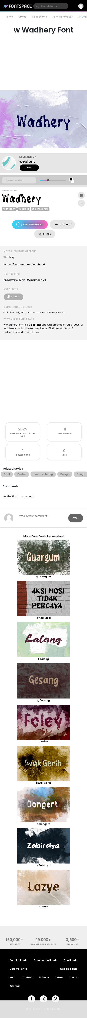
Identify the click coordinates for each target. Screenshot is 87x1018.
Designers (72, 944)
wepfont (27, 161)
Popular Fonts (18, 960)
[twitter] (43, 998)
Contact (29, 167)
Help (12, 977)
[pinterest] (55, 998)
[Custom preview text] (19, 180)
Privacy (44, 977)
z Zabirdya (43, 865)
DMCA (74, 977)
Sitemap (15, 986)
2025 (22, 429)
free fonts (14, 944)
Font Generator (62, 16)
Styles (22, 16)
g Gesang (43, 700)
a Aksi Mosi (43, 618)
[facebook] (31, 998)
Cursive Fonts (18, 969)
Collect (62, 224)
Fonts (9, 16)
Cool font (35, 325)
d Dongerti (44, 824)
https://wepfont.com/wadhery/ (24, 264)
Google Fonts (69, 969)
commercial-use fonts (43, 944)
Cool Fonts (70, 960)
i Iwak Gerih (43, 783)
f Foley (43, 741)
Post (75, 517)
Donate (13, 296)
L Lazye (43, 906)
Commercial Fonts (46, 960)
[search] (50, 6)
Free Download (30, 224)
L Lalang (43, 659)
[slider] (48, 180)
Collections (39, 16)
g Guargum (43, 576)
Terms (59, 977)
